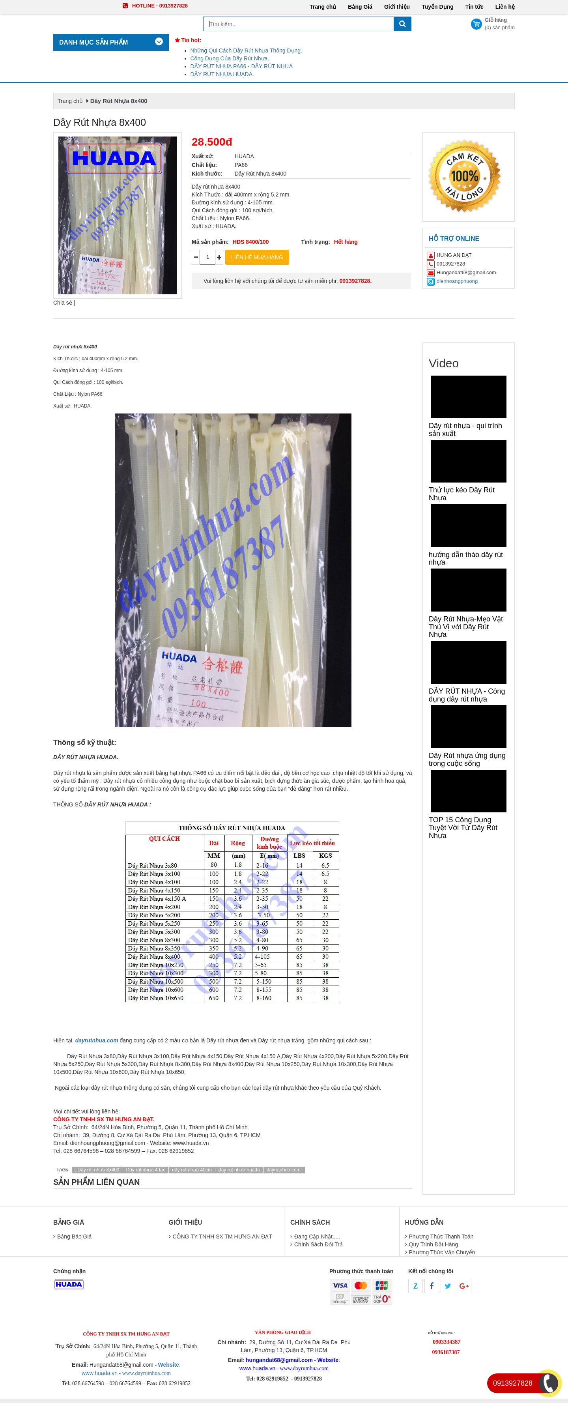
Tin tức (474, 7)
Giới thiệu (397, 7)
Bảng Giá (360, 7)
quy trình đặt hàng (433, 1244)
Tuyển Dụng (438, 7)
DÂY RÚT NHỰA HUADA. (222, 74)
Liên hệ (505, 7)
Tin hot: (188, 40)
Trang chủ (323, 7)
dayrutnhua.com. (284, 1170)
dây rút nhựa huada (239, 1170)
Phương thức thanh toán (441, 1236)
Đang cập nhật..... (317, 1236)
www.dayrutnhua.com (146, 1373)
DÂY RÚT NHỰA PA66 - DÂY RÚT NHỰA (242, 66)
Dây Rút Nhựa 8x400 (119, 100)
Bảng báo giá (74, 1236)
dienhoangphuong (457, 281)
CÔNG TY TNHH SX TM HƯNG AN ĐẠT (222, 1236)
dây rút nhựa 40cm (192, 1170)
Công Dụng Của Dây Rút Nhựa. (230, 58)
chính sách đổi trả (318, 1244)
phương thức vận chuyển (442, 1252)
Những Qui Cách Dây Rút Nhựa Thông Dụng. (247, 50)
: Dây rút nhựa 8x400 (97, 1170)
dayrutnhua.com (96, 1040)
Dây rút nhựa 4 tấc (146, 1170)
